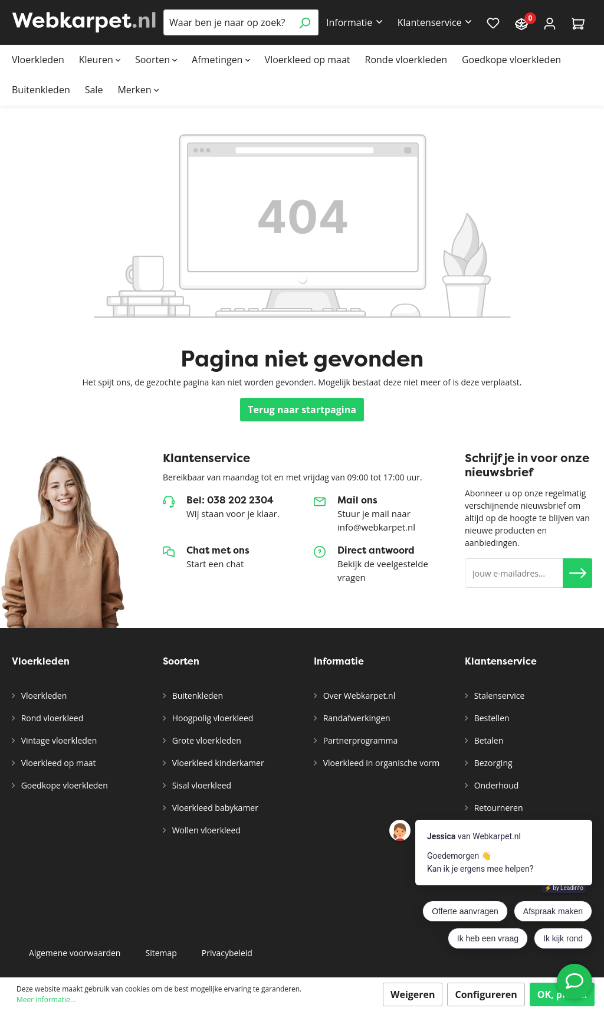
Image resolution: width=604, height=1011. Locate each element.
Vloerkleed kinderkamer (217, 762)
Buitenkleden (196, 695)
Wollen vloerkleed (205, 830)
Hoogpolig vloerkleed (211, 718)
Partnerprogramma (359, 740)
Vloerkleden (43, 695)
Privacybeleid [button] (227, 952)
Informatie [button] (349, 22)
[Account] (549, 22)
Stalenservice (498, 695)
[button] (577, 573)
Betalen (487, 740)
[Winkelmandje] (578, 22)
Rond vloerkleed (51, 718)
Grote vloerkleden (205, 740)
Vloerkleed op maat (57, 762)
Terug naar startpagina (302, 409)
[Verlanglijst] (493, 22)
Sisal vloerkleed (200, 785)
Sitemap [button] (160, 952)
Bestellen (491, 718)
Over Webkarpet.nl (358, 695)
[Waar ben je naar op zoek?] (227, 22)
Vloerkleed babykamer (214, 807)
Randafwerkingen (355, 718)
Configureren (486, 994)
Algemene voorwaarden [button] (74, 952)
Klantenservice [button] (430, 22)
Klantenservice (501, 661)
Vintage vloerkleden (58, 740)
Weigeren (412, 994)
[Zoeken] (305, 22)
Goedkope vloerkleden (63, 785)
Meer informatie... (46, 999)
